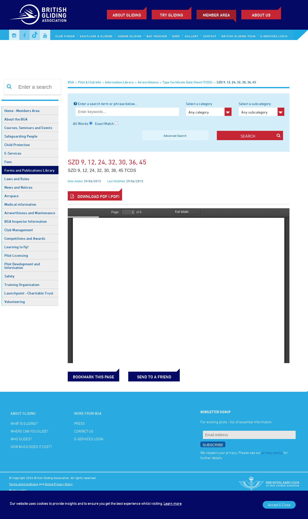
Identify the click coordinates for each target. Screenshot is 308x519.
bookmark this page (93, 376)
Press (79, 423)
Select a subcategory (261, 108)
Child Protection (17, 144)
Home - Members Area (21, 110)
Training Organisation (21, 284)
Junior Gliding (129, 36)
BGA (71, 82)
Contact (210, 36)
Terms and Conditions (23, 484)
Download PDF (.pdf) (94, 196)
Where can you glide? (29, 431)
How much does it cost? (31, 446)
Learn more (173, 503)
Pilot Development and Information (22, 266)
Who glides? (21, 439)
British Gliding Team (238, 36)
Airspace (11, 196)
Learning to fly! (16, 247)
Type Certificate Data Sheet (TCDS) (187, 82)
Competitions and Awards (24, 238)
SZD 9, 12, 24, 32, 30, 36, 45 (236, 82)
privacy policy (272, 452)
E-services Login (273, 36)
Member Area (216, 15)
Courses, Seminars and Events (28, 127)
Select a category (209, 108)
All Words (80, 123)
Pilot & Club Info (89, 82)
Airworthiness (148, 82)
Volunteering (14, 301)
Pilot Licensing (16, 255)
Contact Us (83, 431)
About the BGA (16, 119)
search (260, 135)
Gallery (191, 36)
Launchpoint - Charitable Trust (28, 293)
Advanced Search (175, 135)
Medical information (20, 204)
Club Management (18, 230)
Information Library (119, 82)
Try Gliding (171, 15)
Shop (176, 36)
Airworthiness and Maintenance (29, 213)
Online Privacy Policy (59, 484)
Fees (8, 161)
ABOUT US (261, 15)
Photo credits (18, 490)
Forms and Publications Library (29, 170)
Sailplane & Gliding (96, 36)
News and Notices (18, 187)
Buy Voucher (157, 36)
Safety (9, 276)
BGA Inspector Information (25, 221)
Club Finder (65, 36)
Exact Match (104, 123)
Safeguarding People (20, 136)
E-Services (12, 153)
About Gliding (127, 15)
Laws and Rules (16, 179)
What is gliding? (24, 423)
